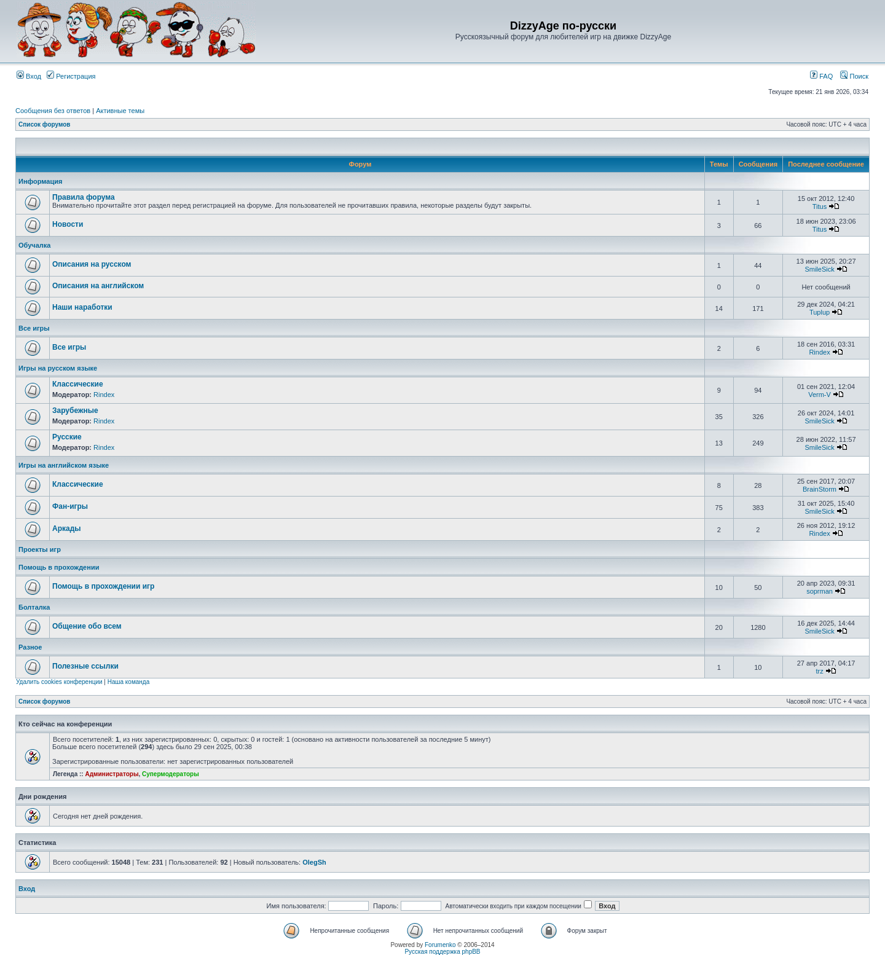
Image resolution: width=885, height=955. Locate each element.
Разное (30, 647)
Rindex (819, 352)
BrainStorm (819, 489)
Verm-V (819, 394)
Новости (67, 224)
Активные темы (120, 110)
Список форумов (44, 124)
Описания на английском (98, 285)
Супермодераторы (170, 774)
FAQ (821, 76)
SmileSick (819, 269)
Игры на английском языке (63, 465)
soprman (819, 591)
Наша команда (129, 681)
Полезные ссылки (85, 666)
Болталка (34, 607)
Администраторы (111, 774)
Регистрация (71, 76)
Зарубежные (75, 410)
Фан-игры (70, 506)
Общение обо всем (87, 626)
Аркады (66, 528)
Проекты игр (39, 549)
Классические (77, 384)
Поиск (854, 76)
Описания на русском (91, 264)
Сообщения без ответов (52, 110)
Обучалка (34, 245)
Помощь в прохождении (58, 567)
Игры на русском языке (57, 368)
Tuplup (819, 312)
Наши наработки (82, 307)
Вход (29, 76)
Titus (819, 206)
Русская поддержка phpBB (442, 951)
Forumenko (440, 944)
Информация (40, 181)
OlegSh (314, 862)
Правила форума (83, 197)
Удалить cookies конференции (59, 681)
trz (819, 671)
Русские (67, 437)
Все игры (34, 328)
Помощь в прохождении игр (103, 586)
